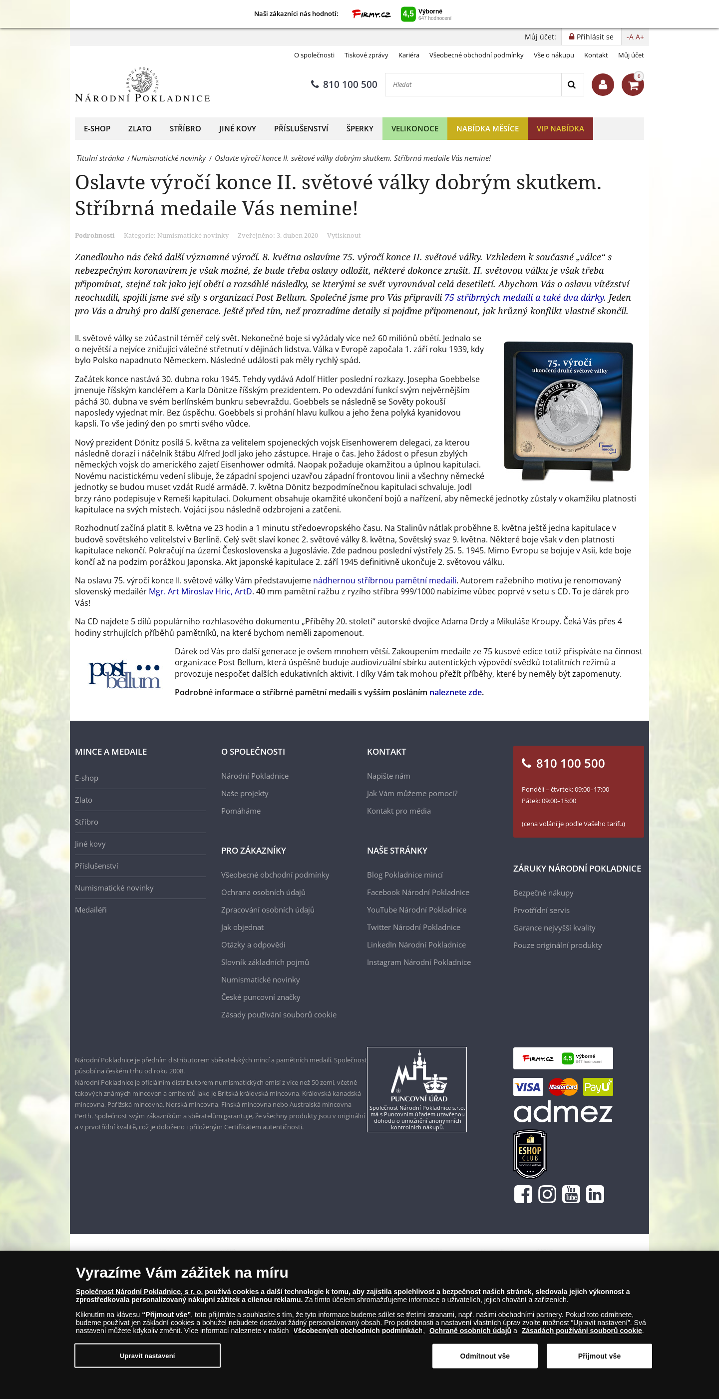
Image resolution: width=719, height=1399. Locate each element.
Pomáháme (241, 811)
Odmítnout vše (485, 1356)
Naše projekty (245, 793)
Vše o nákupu (554, 54)
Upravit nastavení (147, 1355)
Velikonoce (414, 128)
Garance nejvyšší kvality (554, 928)
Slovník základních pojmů (265, 962)
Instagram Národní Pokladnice (419, 962)
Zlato (140, 128)
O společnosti (314, 54)
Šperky (360, 128)
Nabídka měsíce (487, 128)
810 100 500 (344, 84)
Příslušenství (301, 128)
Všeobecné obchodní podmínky (476, 54)
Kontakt (596, 54)
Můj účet (631, 54)
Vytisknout (344, 235)
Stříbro (185, 128)
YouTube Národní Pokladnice (416, 910)
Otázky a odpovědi (253, 944)
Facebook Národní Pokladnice (418, 892)
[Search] (572, 84)
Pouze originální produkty (557, 945)
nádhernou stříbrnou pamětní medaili (384, 580)
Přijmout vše (599, 1356)
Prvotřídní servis (541, 910)
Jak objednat (242, 927)
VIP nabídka (560, 128)
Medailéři (91, 910)
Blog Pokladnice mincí (405, 875)
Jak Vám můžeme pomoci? (412, 793)
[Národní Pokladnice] (142, 84)
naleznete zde (455, 692)
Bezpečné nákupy (543, 893)
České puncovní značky (261, 997)
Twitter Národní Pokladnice (413, 927)
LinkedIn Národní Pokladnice (416, 944)
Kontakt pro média (399, 811)
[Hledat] (473, 84)
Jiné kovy (237, 128)
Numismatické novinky (193, 235)
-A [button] (630, 36)
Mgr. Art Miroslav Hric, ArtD (200, 591)
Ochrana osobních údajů (263, 892)
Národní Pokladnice (255, 776)
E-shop (97, 128)
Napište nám (388, 776)
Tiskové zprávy (366, 54)
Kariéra (408, 54)
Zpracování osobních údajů (268, 910)
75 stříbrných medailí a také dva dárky (524, 297)
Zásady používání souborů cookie (279, 1014)
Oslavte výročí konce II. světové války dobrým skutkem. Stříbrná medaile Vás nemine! (338, 194)
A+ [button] (640, 36)
